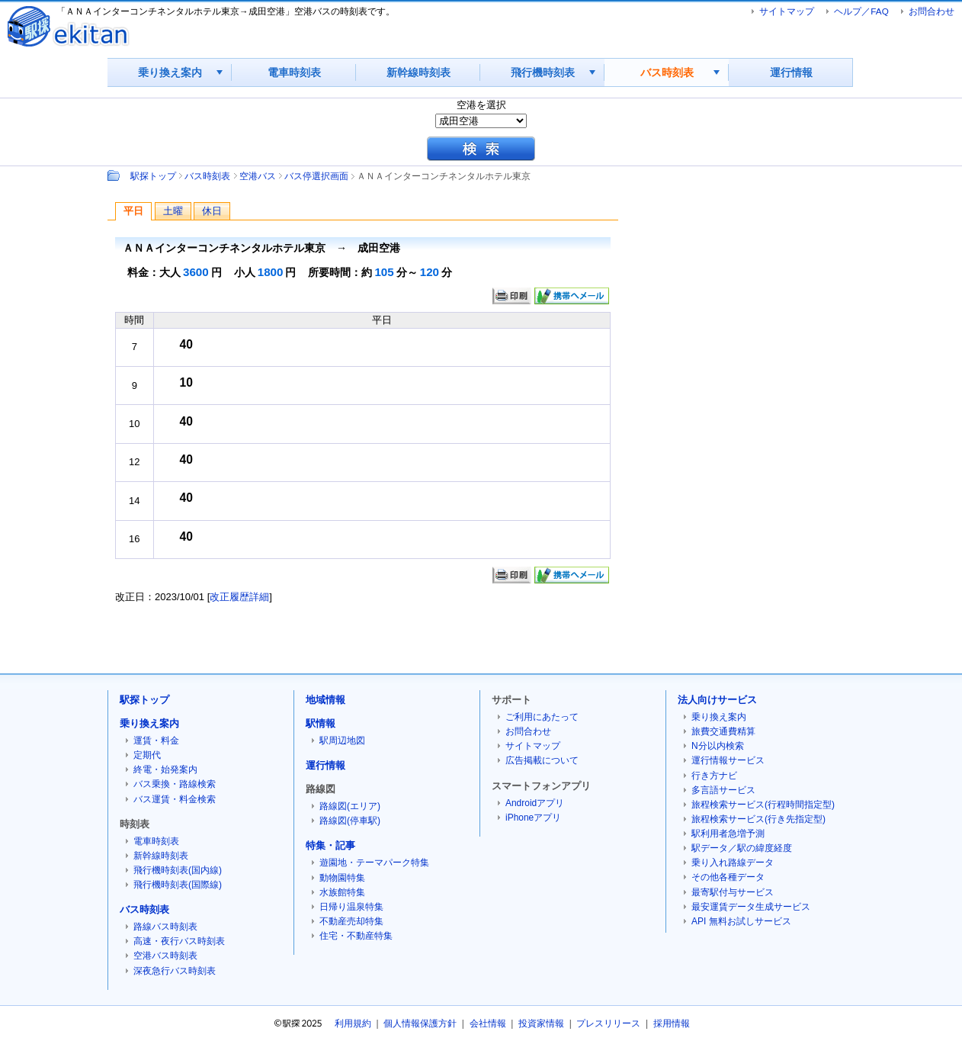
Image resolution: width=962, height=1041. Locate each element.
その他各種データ (728, 877)
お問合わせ (931, 11)
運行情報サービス (728, 760)
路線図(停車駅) (349, 820)
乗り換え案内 (170, 72)
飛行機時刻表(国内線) (177, 870)
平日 (133, 211)
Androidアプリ (534, 803)
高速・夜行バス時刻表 (179, 941)
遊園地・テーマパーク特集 (374, 862)
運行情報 (791, 72)
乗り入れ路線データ (732, 862)
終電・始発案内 (165, 769)
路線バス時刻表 (165, 926)
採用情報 (671, 1023)
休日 (212, 211)
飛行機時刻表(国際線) (177, 884)
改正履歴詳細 (239, 596)
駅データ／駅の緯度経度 (741, 848)
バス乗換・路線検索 (174, 784)
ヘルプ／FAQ (861, 11)
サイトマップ (786, 11)
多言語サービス (723, 790)
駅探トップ (153, 176)
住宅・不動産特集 (356, 935)
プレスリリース (608, 1023)
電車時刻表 (294, 72)
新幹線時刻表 (418, 72)
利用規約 (353, 1023)
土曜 (173, 211)
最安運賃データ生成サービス (750, 906)
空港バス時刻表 (165, 955)
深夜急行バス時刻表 (174, 970)
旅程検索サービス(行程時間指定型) (763, 804)
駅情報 (320, 723)
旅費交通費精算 (723, 731)
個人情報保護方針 (420, 1023)
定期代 (147, 755)
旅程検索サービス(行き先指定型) (758, 819)
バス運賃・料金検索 (174, 799)
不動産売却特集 (351, 921)
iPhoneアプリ (533, 817)
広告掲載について (542, 760)
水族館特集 (342, 892)
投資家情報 (541, 1023)
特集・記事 (330, 845)
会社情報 (488, 1023)
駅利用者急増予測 (728, 833)
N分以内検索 (717, 746)
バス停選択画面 (316, 176)
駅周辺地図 (342, 740)
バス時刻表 (667, 72)
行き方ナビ (714, 775)
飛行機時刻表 (543, 72)
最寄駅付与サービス (732, 892)
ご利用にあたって (542, 717)
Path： (115, 175)
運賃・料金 (156, 740)
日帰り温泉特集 (351, 906)
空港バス (257, 176)
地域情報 (325, 699)
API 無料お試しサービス (741, 921)
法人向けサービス (717, 699)
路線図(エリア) (349, 806)
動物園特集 (342, 877)
